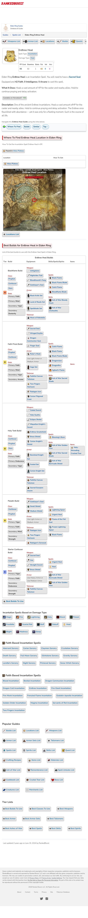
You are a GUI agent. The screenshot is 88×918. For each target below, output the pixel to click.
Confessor (12, 283)
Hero (10, 288)
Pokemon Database (63, 892)
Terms (36, 892)
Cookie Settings (57, 878)
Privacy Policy (34, 878)
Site (51, 892)
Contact (27, 892)
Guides (5, 35)
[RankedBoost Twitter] (41, 898)
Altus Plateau (11, 164)
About (19, 892)
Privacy (44, 892)
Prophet (11, 279)
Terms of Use (46, 878)
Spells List (16, 35)
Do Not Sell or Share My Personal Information (43, 880)
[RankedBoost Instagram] (47, 898)
